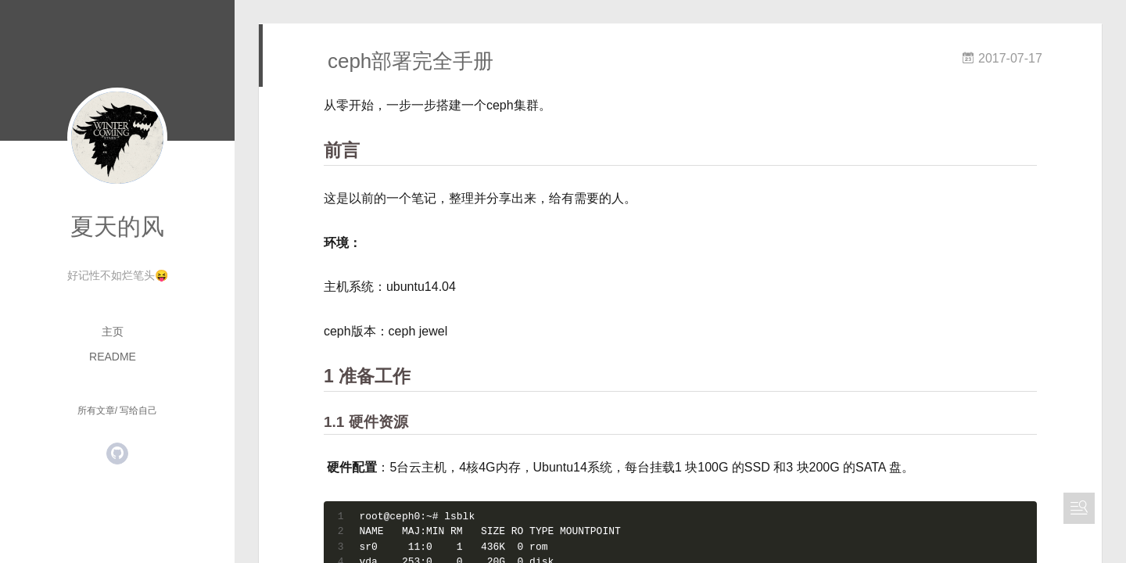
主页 (113, 331)
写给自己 (138, 410)
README (112, 356)
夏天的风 (117, 226)
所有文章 (96, 410)
